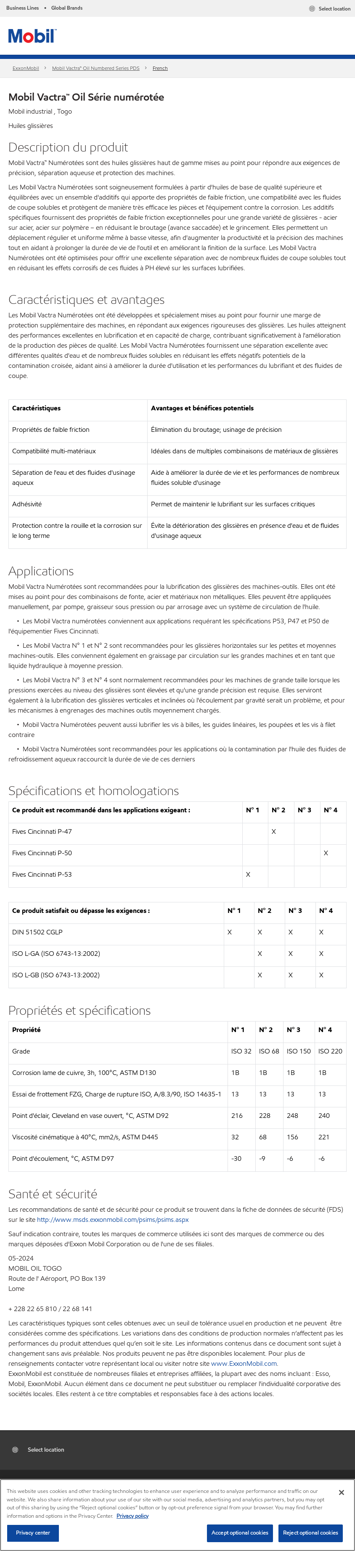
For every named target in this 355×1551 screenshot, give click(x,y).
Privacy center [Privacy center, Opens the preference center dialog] (33, 1533)
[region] (177, 1515)
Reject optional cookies (310, 1533)
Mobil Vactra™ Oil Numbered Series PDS (96, 68)
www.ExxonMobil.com (244, 1363)
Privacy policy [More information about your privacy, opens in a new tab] (132, 1516)
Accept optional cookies (240, 1533)
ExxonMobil (26, 68)
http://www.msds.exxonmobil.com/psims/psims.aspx (112, 1219)
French (160, 68)
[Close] (341, 1492)
